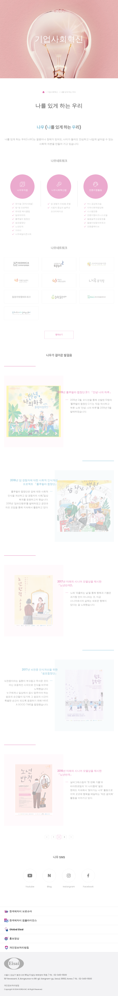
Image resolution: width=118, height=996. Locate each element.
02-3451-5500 (60, 975)
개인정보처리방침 (11, 985)
